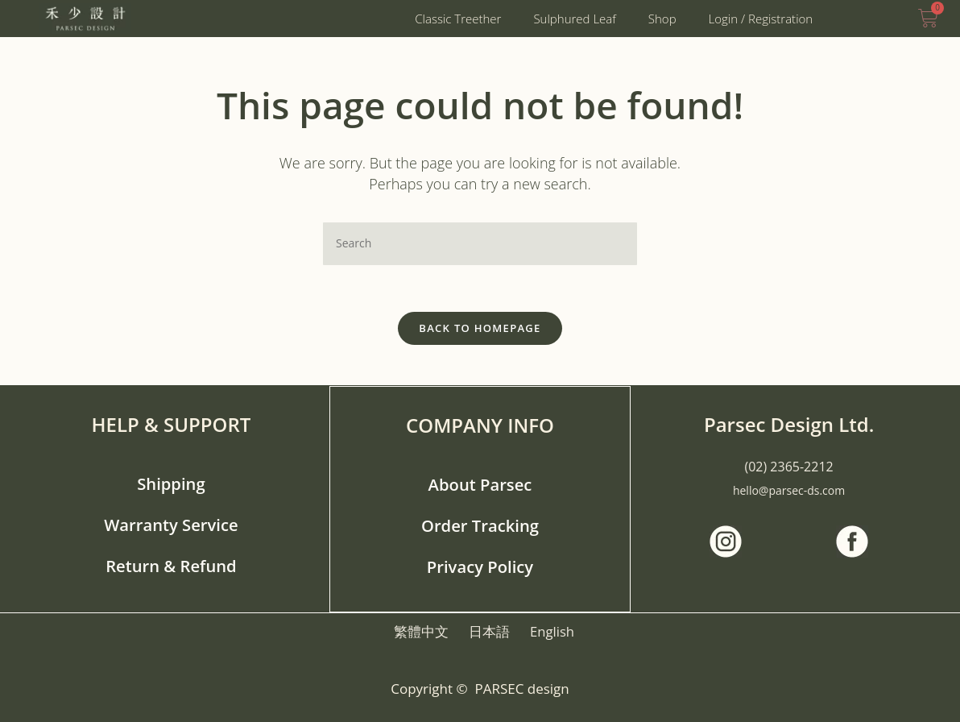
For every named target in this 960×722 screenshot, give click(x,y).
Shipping (171, 485)
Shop (662, 18)
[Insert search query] (480, 243)
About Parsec (479, 485)
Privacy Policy (480, 565)
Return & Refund (171, 565)
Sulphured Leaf (574, 18)
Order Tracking (480, 525)
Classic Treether (458, 18)
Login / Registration (761, 18)
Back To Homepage (479, 329)
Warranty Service (171, 525)
